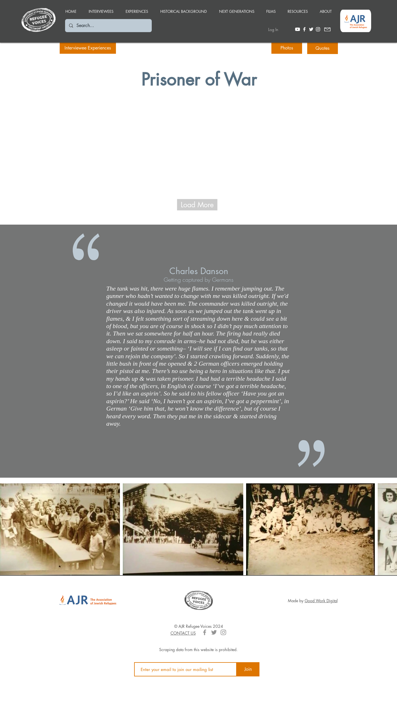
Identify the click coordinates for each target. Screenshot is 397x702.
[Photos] (286, 48)
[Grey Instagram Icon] (223, 632)
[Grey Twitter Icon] (214, 632)
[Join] (248, 669)
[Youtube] (297, 29)
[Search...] (108, 25)
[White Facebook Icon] (304, 29)
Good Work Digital (321, 600)
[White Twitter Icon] (311, 29)
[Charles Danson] (198, 271)
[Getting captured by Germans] (198, 279)
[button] (137, 9)
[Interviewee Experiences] (88, 48)
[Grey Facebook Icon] (204, 632)
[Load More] (197, 204)
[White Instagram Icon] (318, 29)
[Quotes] (322, 48)
